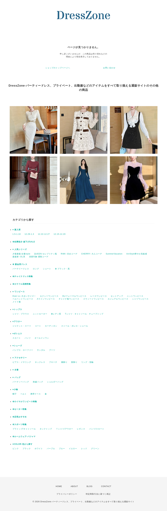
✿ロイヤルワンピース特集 (25, 401)
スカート (17, 338)
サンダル (41, 350)
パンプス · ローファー (23, 350)
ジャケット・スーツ (22, 326)
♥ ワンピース (19, 292)
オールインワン (42, 338)
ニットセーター (40, 314)
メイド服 (17, 302)
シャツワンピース (140, 299)
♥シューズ (17, 346)
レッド (84, 448)
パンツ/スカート (96, 429)
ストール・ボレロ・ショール (74, 326)
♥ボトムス (17, 333)
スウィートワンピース (93, 299)
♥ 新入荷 (17, 230)
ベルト (23, 394)
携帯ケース (35, 394)
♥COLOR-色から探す (23, 444)
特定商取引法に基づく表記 (98, 494)
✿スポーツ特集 (20, 424)
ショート (47, 269)
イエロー (73, 448)
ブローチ (53, 362)
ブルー (62, 448)
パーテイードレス (21, 269)
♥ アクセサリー (20, 358)
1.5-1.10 (17, 234)
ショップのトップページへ (57, 68)
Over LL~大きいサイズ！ (24, 296)
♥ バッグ (17, 377)
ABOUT (74, 486)
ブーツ (52, 350)
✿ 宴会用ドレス (20, 264)
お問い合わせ (109, 68)
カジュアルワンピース (118, 299)
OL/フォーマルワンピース (74, 296)
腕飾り (64, 362)
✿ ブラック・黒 (62, 269)
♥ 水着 (16, 370)
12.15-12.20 (59, 234)
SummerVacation (114, 254)
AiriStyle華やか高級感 (136, 254)
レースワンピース (98, 296)
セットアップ (117, 296)
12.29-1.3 (29, 234)
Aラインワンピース (46, 299)
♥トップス (17, 309)
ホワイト (39, 448)
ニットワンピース (135, 296)
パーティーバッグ (21, 382)
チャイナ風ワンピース (69, 299)
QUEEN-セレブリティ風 (45, 254)
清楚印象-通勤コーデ (38, 257)
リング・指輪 (87, 362)
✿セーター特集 (20, 409)
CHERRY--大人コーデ (91, 254)
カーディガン (51, 326)
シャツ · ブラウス (21, 314)
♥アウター (17, 321)
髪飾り (74, 362)
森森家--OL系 (19, 257)
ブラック (27, 448)
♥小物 (15, 389)
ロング (36, 269)
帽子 (15, 394)
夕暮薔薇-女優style (21, 254)
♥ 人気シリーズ (20, 249)
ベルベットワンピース (23, 299)
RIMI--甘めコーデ (69, 254)
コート (38, 326)
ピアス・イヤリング (22, 362)
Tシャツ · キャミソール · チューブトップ (84, 314)
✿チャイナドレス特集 (23, 276)
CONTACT (106, 486)
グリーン (95, 448)
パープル (51, 448)
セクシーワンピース (49, 296)
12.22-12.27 (44, 234)
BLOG (89, 486)
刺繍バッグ (38, 382)
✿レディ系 (56, 314)
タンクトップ (46, 429)
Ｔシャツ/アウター (64, 429)
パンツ (28, 338)
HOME (59, 486)
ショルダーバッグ (55, 382)
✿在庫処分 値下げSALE (24, 242)
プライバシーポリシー (66, 494)
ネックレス (40, 362)
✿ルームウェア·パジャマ (24, 436)
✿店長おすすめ (20, 417)
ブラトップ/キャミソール (24, 429)
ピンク (16, 448)
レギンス (81, 429)
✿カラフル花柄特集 (22, 284)
